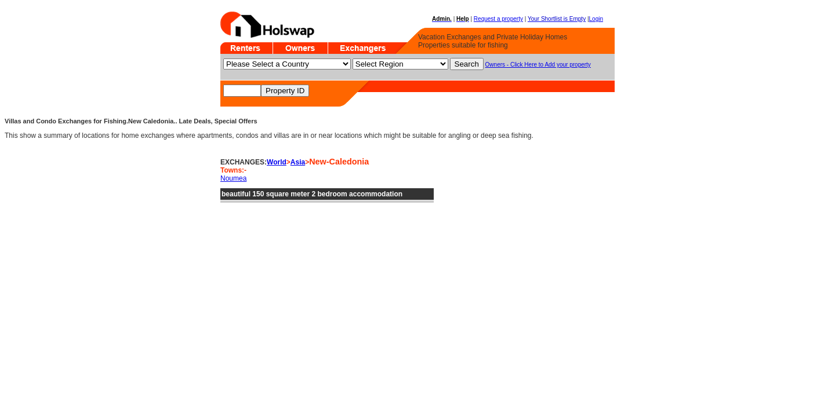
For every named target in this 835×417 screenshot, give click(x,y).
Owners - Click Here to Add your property (538, 64)
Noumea (233, 178)
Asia (298, 162)
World (276, 162)
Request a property (498, 19)
